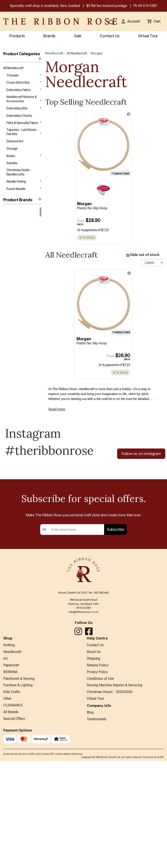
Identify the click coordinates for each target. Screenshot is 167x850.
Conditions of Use (100, 765)
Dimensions (11, 287)
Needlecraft (54, 54)
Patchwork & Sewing (18, 765)
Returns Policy (97, 751)
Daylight (8, 272)
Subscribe (115, 613)
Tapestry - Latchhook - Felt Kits (24, 135)
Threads (24, 76)
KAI (5, 295)
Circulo (8, 233)
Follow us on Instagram (141, 456)
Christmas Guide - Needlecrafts (19, 177)
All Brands (10, 801)
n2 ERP (160, 846)
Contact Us (110, 36)
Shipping (93, 744)
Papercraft (11, 751)
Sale (77, 36)
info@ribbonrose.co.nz (83, 696)
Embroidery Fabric (24, 92)
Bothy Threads (13, 264)
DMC (6, 217)
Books (24, 161)
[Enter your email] (76, 613)
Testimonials (96, 808)
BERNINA (10, 758)
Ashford (8, 256)
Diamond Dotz (12, 279)
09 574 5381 (147, 6)
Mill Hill (7, 310)
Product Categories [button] (22, 56)
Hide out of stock (144, 255)
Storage (12, 153)
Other (7, 787)
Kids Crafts (11, 779)
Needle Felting (24, 187)
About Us (94, 737)
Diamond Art (15, 145)
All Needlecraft (13, 69)
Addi (6, 241)
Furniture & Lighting (18, 772)
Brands (49, 36)
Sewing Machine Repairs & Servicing (114, 772)
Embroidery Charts (19, 118)
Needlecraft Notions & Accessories (24, 101)
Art (5, 744)
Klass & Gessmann (16, 302)
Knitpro (8, 225)
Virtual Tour (95, 787)
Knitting (9, 730)
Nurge (7, 318)
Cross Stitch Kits (24, 84)
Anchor (8, 248)
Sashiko (12, 168)
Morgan (97, 54)
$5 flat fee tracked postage (106, 6)
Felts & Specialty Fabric (24, 126)
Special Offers (14, 808)
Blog (90, 801)
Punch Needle (24, 195)
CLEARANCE (13, 794)
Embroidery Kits (24, 111)
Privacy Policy (97, 758)
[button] (128, 22)
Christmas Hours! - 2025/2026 (110, 779)
